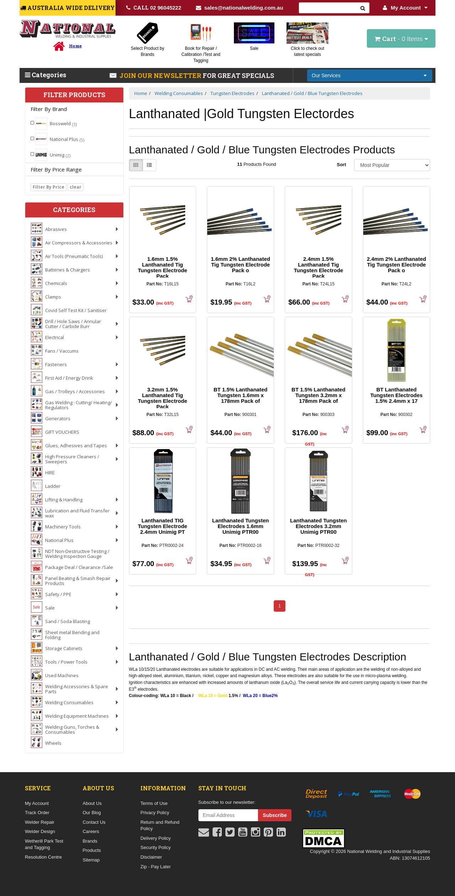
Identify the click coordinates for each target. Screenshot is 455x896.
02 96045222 (153, 7)
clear (75, 187)
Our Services (326, 75)
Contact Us (93, 822)
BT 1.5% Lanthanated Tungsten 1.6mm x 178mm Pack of (241, 395)
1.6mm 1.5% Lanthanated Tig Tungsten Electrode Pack (162, 267)
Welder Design (40, 831)
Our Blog (91, 812)
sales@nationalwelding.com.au (239, 8)
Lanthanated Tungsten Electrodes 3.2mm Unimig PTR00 (318, 526)
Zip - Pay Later (155, 866)
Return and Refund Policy (160, 825)
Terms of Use (154, 803)
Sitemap (91, 860)
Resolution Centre (43, 857)
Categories (45, 74)
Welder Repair (39, 822)
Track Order (37, 812)
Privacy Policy (154, 812)
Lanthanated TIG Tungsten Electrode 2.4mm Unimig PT (162, 526)
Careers (90, 831)
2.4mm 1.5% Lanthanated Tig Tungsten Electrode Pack (318, 267)
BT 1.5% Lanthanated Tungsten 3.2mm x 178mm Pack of (318, 395)
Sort (341, 164)
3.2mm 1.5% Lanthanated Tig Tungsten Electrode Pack (162, 398)
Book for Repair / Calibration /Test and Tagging (200, 54)
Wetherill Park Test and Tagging (44, 844)
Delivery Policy (155, 838)
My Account (405, 8)
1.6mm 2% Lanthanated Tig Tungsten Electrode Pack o (240, 264)
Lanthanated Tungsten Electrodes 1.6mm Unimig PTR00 (240, 526)
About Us (91, 803)
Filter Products (74, 95)
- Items (401, 39)
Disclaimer (151, 857)
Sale (254, 48)
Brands (89, 841)
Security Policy (155, 847)
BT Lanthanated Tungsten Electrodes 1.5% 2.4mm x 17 (396, 395)
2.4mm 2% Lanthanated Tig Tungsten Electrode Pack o (396, 264)
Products (91, 850)
